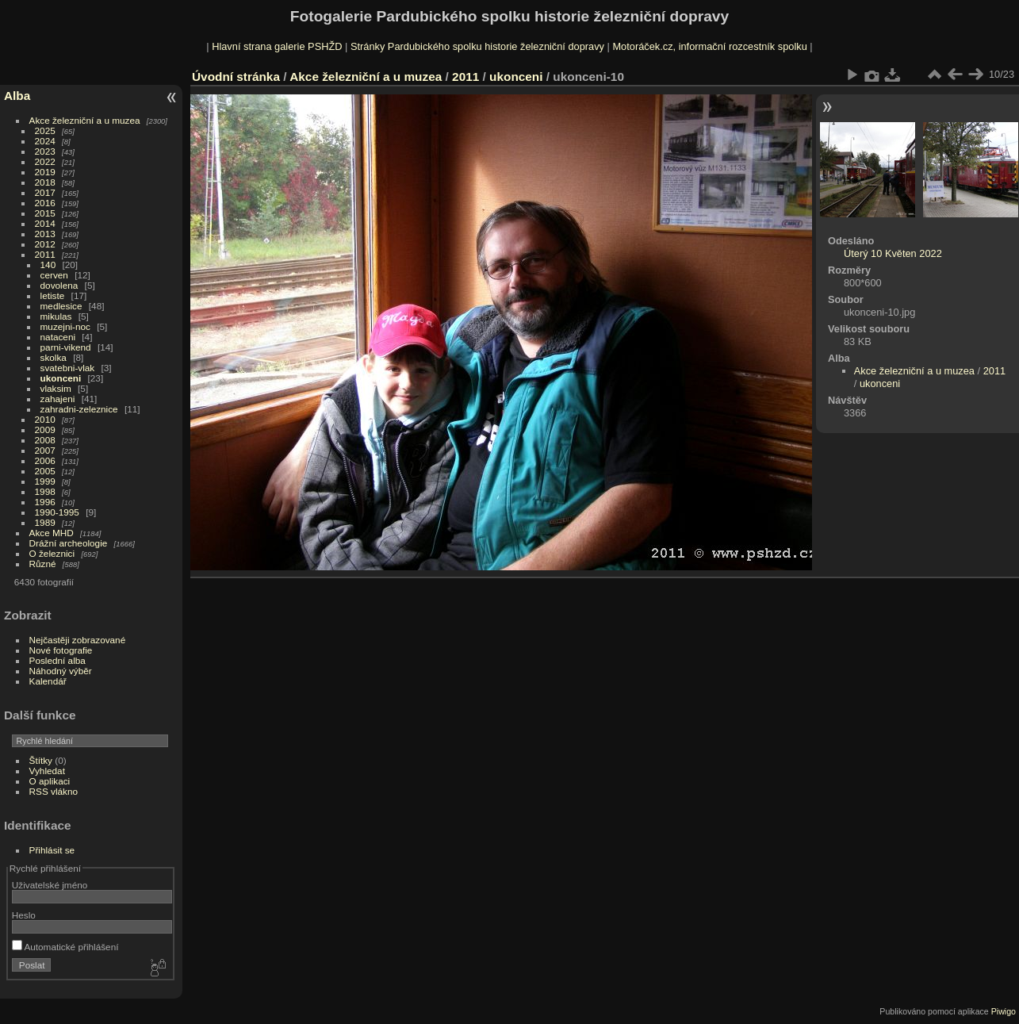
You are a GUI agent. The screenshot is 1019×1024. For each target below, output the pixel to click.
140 (48, 264)
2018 (45, 182)
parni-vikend (65, 347)
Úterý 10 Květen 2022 (893, 253)
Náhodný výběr (60, 670)
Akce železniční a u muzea (84, 120)
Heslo (24, 915)
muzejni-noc (65, 326)
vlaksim (55, 388)
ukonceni (61, 378)
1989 (45, 522)
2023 (45, 151)
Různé (42, 563)
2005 (45, 471)
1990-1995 (57, 512)
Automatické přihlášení (65, 947)
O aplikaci (50, 781)
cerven (54, 275)
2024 (45, 141)
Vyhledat (47, 770)
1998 (45, 491)
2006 (45, 460)
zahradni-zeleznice (79, 409)
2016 (45, 203)
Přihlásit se (52, 850)
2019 (45, 172)
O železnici (52, 553)
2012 (45, 244)
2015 (45, 213)
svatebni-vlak (67, 367)
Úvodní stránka (236, 76)
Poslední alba (57, 660)
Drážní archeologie (68, 543)
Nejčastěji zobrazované (77, 640)
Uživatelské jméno (49, 885)
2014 (45, 223)
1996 (45, 502)
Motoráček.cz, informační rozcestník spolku (709, 46)
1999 (45, 481)
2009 (45, 429)
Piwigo (1003, 1011)
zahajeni (57, 398)
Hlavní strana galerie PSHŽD (277, 46)
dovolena (59, 285)
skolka (53, 357)
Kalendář (48, 681)
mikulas (56, 316)
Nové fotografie (61, 650)
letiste (52, 295)
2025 (45, 130)
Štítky (40, 760)
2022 (45, 161)
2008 (45, 440)
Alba (17, 95)
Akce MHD (51, 532)
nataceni (57, 337)
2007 (45, 450)
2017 (45, 192)
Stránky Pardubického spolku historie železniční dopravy (477, 46)
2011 (45, 254)
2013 (45, 233)
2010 (45, 419)
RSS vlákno (53, 791)
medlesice (61, 306)
